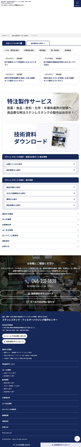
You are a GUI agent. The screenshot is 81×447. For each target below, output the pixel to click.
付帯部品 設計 (29, 50)
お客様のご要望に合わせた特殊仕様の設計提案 (18, 358)
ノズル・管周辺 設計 (11, 50)
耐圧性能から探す (9, 392)
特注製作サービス (8, 364)
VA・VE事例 (6, 370)
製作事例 (5, 380)
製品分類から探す (9, 383)
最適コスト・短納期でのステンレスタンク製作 (18, 352)
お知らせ (5, 246)
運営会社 (5, 241)
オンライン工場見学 (10, 235)
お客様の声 (6, 224)
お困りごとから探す (10, 373)
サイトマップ (7, 433)
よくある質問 (7, 230)
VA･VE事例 (6, 219)
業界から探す (8, 389)
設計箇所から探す (9, 376)
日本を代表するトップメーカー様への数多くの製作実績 (20, 355)
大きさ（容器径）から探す (12, 386)
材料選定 (42, 50)
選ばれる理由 (7, 213)
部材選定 (68, 50)
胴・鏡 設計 (55, 50)
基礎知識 (5, 415)
